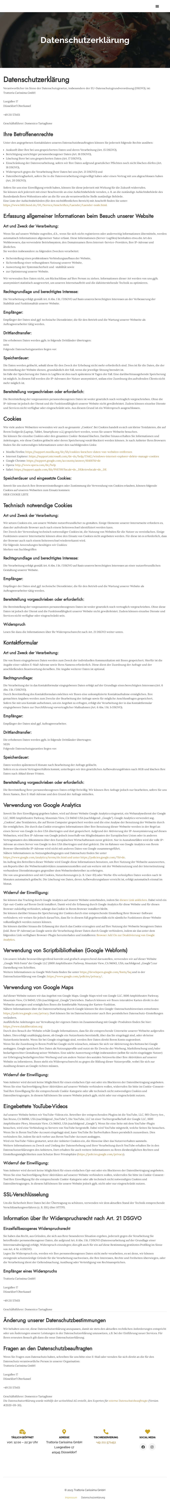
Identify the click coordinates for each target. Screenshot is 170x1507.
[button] (157, 6)
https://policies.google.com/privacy (25, 1014)
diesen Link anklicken (133, 901)
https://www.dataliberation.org (22, 1027)
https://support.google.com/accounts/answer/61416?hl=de (64, 461)
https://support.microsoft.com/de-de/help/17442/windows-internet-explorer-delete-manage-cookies (94, 457)
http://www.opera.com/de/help (35, 466)
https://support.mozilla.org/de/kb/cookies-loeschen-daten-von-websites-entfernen (78, 453)
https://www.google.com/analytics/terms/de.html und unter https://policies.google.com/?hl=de (64, 858)
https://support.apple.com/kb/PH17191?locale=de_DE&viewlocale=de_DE (60, 470)
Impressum (71, 1498)
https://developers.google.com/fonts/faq (105, 973)
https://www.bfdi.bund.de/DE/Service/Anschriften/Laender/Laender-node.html (55, 206)
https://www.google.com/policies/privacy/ (74, 977)
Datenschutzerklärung (93, 1498)
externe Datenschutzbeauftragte (128, 1401)
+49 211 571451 (106, 1443)
